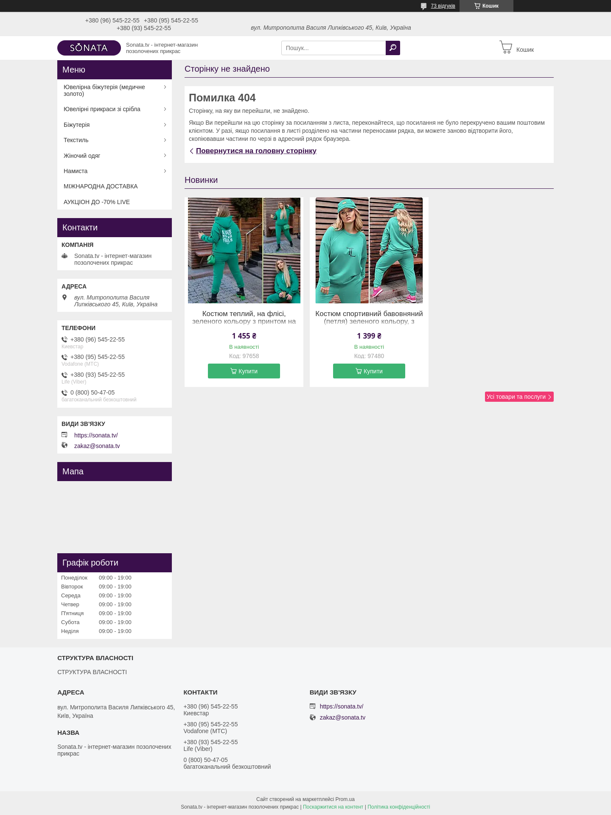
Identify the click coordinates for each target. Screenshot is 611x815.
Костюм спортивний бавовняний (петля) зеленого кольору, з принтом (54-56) (369, 321)
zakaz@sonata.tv (97, 446)
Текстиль (76, 140)
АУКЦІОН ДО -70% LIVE (97, 202)
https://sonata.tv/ (96, 435)
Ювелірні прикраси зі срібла (102, 109)
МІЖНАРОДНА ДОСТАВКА (101, 186)
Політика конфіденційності (398, 807)
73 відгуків (443, 6)
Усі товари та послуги (516, 396)
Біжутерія (77, 124)
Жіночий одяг (82, 155)
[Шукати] (393, 48)
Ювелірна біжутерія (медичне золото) (104, 90)
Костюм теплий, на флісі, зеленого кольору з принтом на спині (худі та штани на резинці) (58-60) (244, 325)
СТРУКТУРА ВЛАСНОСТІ (92, 672)
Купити (248, 371)
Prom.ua (345, 799)
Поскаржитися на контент (333, 807)
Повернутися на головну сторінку (256, 151)
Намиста (75, 171)
